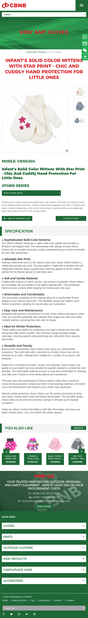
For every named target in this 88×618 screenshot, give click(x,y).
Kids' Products (39, 52)
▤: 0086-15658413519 (44, 497)
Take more (44, 506)
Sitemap (71, 601)
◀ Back (78, 428)
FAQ (33, 601)
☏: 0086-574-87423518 (44, 493)
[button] (82, 451)
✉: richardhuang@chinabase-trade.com (44, 501)
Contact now (71, 218)
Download (44, 601)
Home (29, 52)
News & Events (19, 601)
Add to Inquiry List (18, 218)
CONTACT (58, 601)
